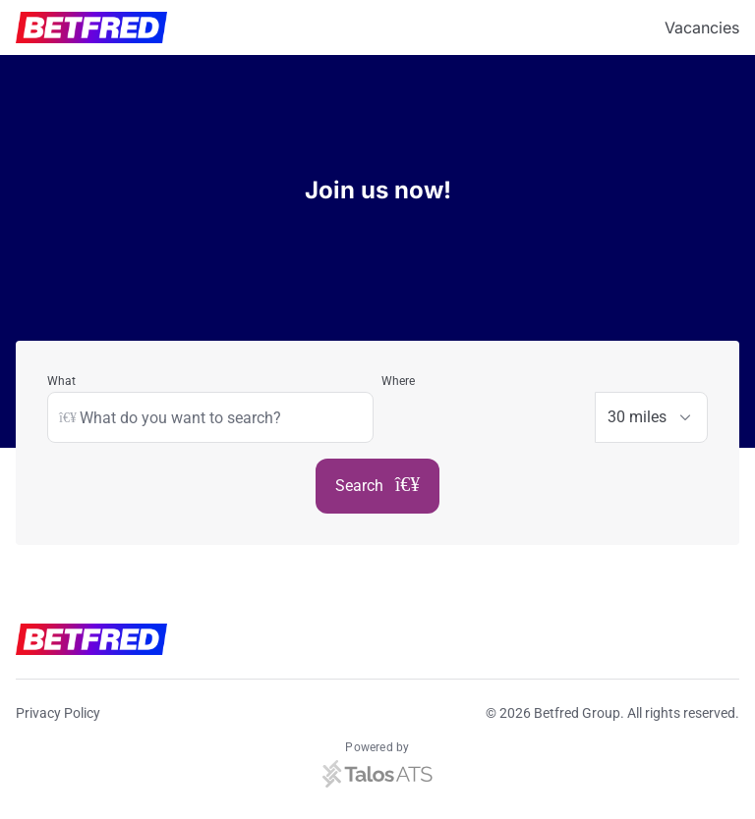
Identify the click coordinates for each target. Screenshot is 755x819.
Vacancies (702, 27)
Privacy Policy (58, 713)
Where (398, 381)
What (61, 381)
